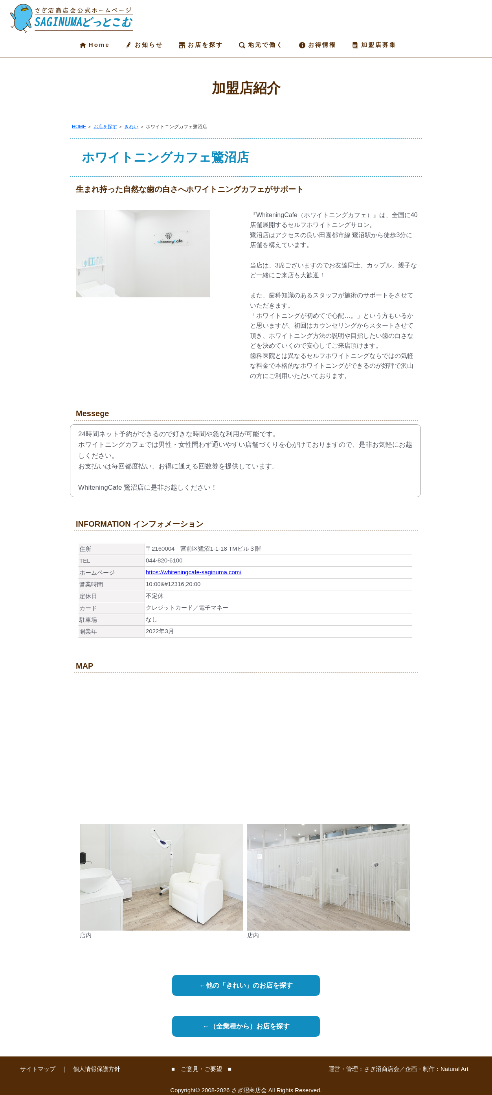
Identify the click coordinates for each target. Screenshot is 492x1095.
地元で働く (261, 44)
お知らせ (144, 44)
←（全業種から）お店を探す (246, 1026)
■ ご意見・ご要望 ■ (201, 1069)
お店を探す (201, 44)
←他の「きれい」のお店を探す (246, 985)
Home (95, 44)
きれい (131, 126)
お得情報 (317, 44)
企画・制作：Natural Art (436, 1069)
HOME (79, 126)
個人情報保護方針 (96, 1069)
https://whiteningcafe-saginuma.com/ (193, 572)
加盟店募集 (374, 44)
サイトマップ (37, 1069)
